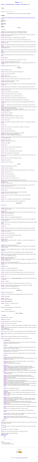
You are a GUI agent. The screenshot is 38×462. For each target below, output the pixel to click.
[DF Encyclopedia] (23, 4)
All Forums (2, 4)
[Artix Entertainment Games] (9, 4)
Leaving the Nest (29, 17)
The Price (14, 17)
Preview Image (3, 435)
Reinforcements (18, 17)
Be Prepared (24, 17)
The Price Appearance (4, 434)
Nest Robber (10, 17)
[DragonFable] (17, 4)
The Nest (5, 17)
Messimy (17, 2)
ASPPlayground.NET (19, 457)
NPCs (28, 4)
